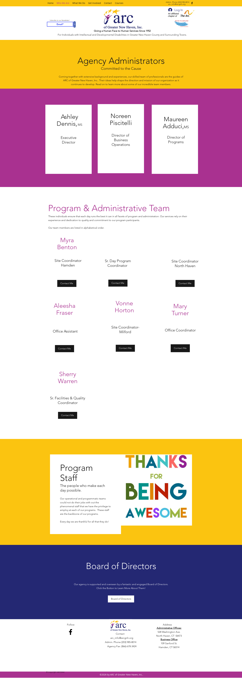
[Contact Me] (117, 283)
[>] (74, 24)
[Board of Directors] (121, 598)
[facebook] (192, 3)
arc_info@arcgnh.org (176, 4)
